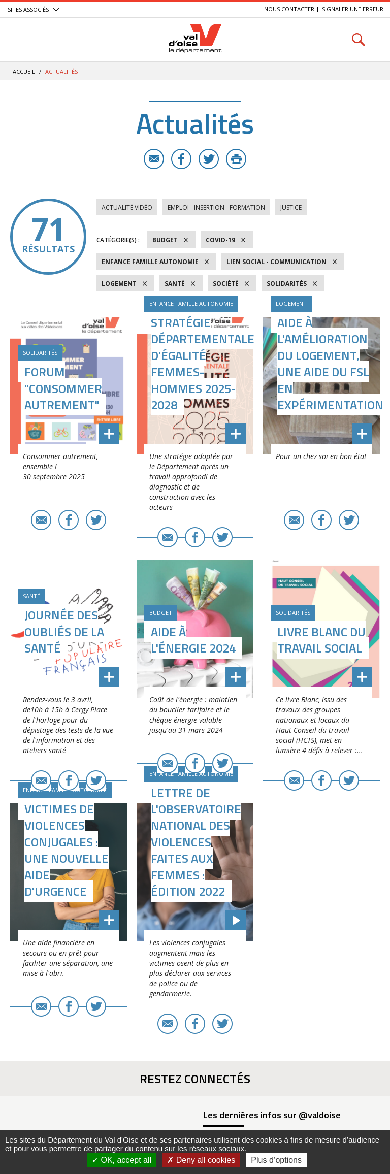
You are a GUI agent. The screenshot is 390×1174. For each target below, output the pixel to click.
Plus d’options (276, 1160)
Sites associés (28, 9)
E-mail (154, 159)
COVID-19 (220, 240)
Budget (165, 240)
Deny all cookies (201, 1160)
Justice (291, 207)
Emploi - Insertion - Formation (216, 207)
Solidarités (287, 283)
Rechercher (358, 39)
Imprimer (236, 159)
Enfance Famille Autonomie (150, 261)
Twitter (209, 159)
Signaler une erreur (352, 9)
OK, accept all (121, 1160)
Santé (175, 283)
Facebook (181, 159)
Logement (119, 283)
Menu (31, 39)
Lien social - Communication (276, 261)
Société (226, 283)
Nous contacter (289, 9)
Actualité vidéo (127, 207)
